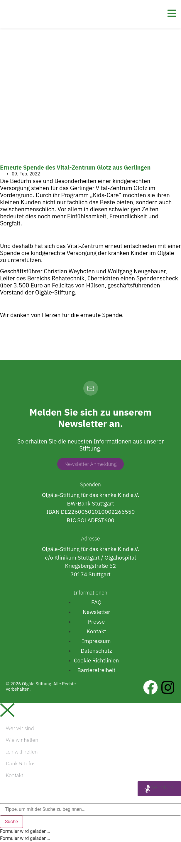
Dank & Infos (20, 763)
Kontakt (14, 775)
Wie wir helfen (22, 739)
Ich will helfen (22, 751)
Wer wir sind (20, 728)
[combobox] (90, 809)
